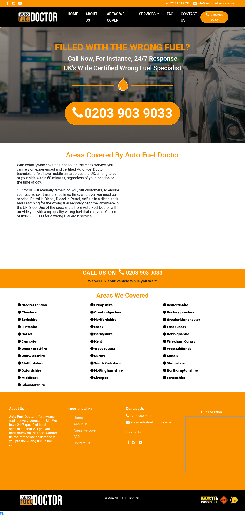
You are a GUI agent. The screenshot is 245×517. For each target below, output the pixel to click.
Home (78, 418)
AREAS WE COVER (115, 17)
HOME (73, 14)
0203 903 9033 (140, 273)
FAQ (170, 14)
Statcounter (9, 514)
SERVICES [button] (147, 14)
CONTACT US (189, 17)
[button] (122, 113)
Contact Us (82, 443)
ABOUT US (91, 17)
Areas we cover (85, 430)
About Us (80, 424)
